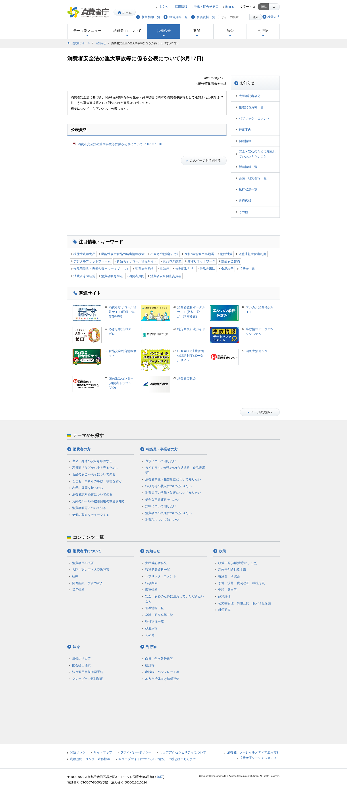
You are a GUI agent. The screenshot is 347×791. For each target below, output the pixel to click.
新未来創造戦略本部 (232, 569)
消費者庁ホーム (80, 43)
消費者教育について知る (89, 508)
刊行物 (263, 30)
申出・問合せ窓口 (206, 6)
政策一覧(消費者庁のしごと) (237, 563)
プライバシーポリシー (135, 752)
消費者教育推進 (112, 276)
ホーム (127, 12)
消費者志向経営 (84, 276)
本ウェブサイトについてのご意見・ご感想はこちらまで (157, 759)
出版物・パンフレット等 (162, 672)
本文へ (163, 6)
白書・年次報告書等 (159, 658)
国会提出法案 (81, 665)
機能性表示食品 (84, 254)
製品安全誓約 (230, 261)
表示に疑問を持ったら (87, 488)
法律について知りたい (160, 506)
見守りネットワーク (201, 261)
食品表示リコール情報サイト (137, 261)
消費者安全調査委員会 (165, 276)
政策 (196, 30)
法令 (230, 30)
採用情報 (181, 6)
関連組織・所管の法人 (87, 583)
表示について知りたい (160, 461)
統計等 (149, 665)
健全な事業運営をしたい (162, 499)
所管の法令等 (81, 658)
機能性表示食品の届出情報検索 (123, 254)
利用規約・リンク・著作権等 (90, 759)
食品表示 (227, 269)
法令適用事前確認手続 (87, 672)
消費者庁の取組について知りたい (168, 513)
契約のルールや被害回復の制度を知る (98, 501)
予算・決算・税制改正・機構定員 (241, 583)
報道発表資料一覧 (251, 107)
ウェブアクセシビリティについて (183, 752)
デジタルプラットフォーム (92, 261)
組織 (75, 576)
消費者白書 (247, 269)
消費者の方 (82, 449)
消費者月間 (136, 276)
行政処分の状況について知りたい (168, 486)
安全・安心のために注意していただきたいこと (257, 154)
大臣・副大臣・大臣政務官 (90, 569)
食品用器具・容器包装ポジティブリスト (101, 269)
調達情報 (245, 141)
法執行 (164, 269)
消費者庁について (127, 30)
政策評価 (224, 596)
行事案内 (245, 130)
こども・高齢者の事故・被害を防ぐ (97, 481)
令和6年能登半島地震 (199, 254)
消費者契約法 (144, 269)
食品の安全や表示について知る (94, 474)
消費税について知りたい (162, 519)
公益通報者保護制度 (252, 254)
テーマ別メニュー (87, 30)
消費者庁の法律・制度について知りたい (173, 492)
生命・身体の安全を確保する (92, 461)
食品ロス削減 (172, 261)
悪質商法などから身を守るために (95, 467)
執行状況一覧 (248, 189)
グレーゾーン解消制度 (87, 678)
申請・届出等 (227, 589)
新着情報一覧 (248, 167)
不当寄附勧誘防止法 (164, 254)
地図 (160, 777)
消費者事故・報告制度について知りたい (173, 479)
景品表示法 (207, 269)
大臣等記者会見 (249, 96)
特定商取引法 (184, 269)
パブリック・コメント (254, 118)
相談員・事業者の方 (162, 449)
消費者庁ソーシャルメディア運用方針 (253, 752)
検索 (255, 17)
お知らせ (164, 30)
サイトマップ (103, 752)
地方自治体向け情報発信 (162, 678)
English (230, 6)
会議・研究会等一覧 (253, 178)
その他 (243, 212)
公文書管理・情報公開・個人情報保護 (244, 603)
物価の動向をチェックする (90, 515)
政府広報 (245, 200)
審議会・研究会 (229, 576)
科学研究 (224, 610)
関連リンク (77, 752)
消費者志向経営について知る (92, 494)
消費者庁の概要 (83, 563)
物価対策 (226, 254)
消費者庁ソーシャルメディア (259, 758)
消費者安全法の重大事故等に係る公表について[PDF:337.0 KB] (121, 144)
